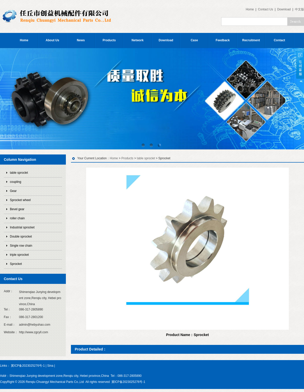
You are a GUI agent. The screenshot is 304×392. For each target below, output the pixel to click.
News (81, 40)
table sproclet (19, 172)
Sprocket (16, 264)
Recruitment (251, 40)
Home (250, 9)
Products (109, 40)
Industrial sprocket (22, 227)
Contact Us (265, 9)
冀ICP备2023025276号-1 (28, 365)
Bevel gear (17, 209)
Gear (13, 191)
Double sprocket (21, 236)
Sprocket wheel (20, 200)
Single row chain (21, 245)
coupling (15, 182)
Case (194, 40)
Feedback (223, 40)
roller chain (17, 218)
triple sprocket (19, 255)
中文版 (299, 9)
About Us (52, 40)
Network (137, 40)
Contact (279, 40)
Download (284, 9)
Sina (50, 365)
